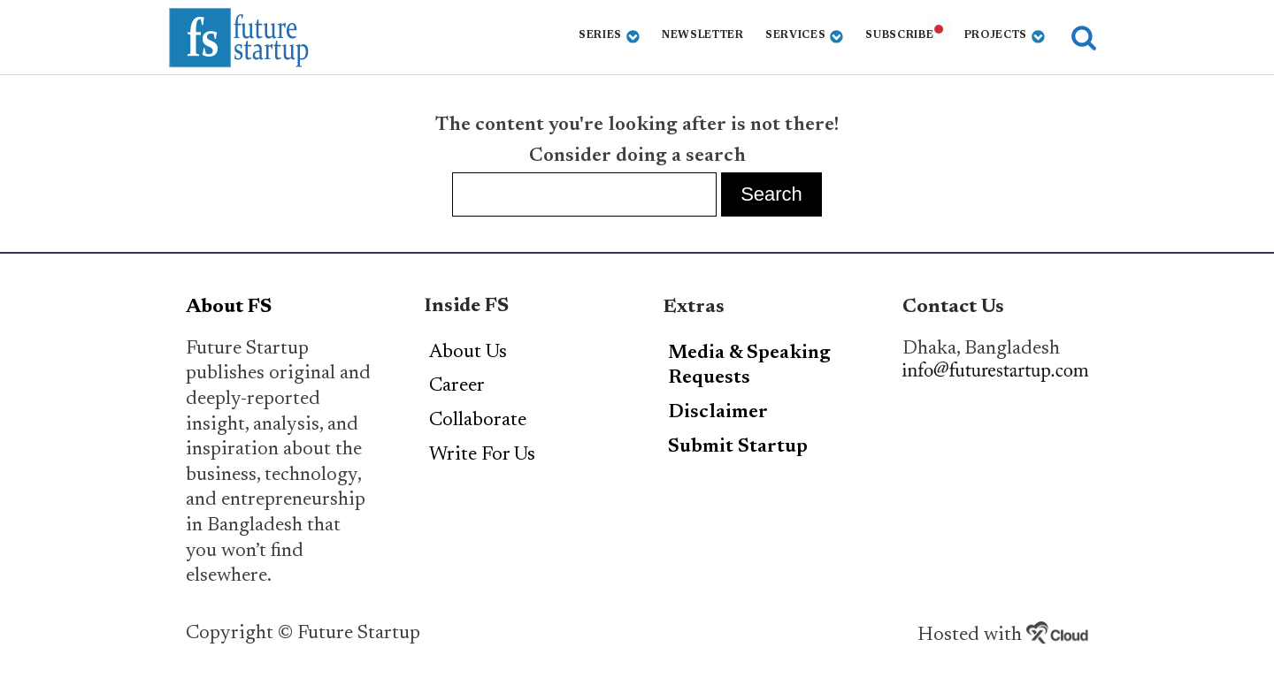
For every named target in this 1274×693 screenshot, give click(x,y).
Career (457, 386)
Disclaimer (718, 413)
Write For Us (482, 455)
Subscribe (899, 35)
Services (804, 36)
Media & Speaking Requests (749, 366)
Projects (1005, 36)
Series (610, 36)
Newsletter (703, 35)
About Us (468, 352)
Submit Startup (738, 447)
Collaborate (477, 420)
